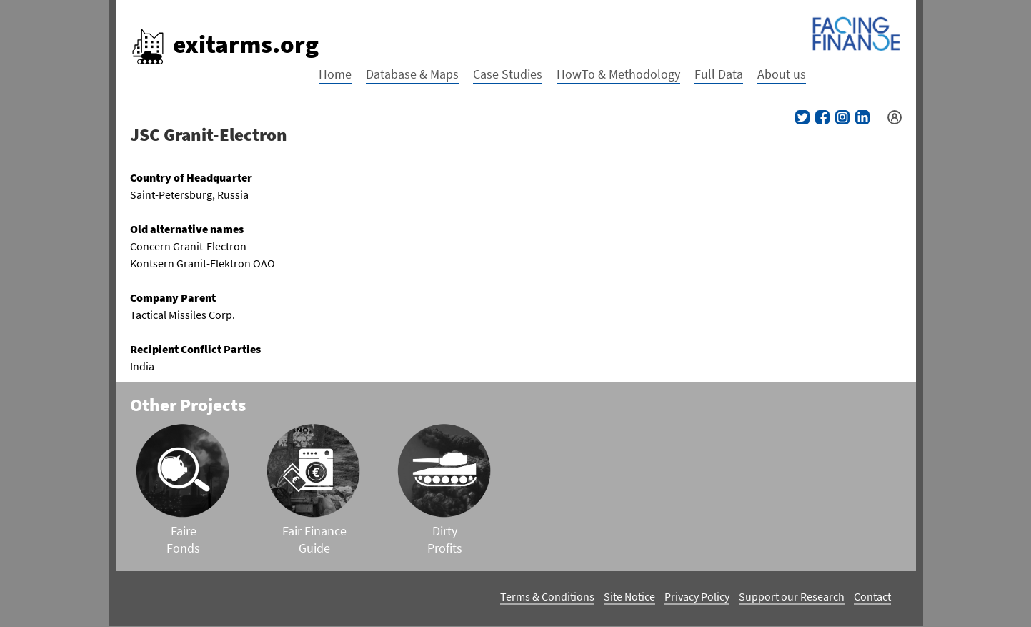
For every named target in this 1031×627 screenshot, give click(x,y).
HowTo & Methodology (618, 74)
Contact (872, 596)
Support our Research (792, 596)
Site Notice (629, 596)
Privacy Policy (696, 596)
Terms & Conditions (547, 596)
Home (335, 74)
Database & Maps (412, 74)
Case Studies (507, 74)
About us (781, 74)
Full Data (718, 74)
